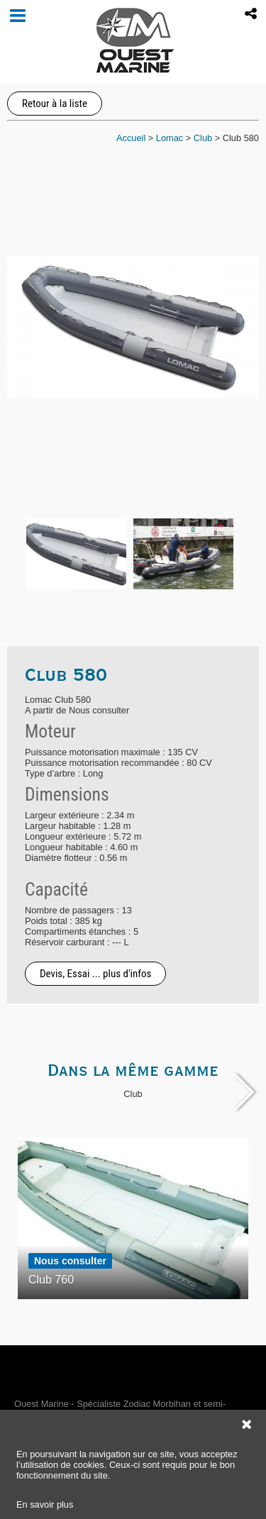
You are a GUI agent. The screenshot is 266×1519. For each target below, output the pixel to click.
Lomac (169, 138)
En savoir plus (44, 1504)
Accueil (130, 138)
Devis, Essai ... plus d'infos (95, 973)
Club (203, 138)
